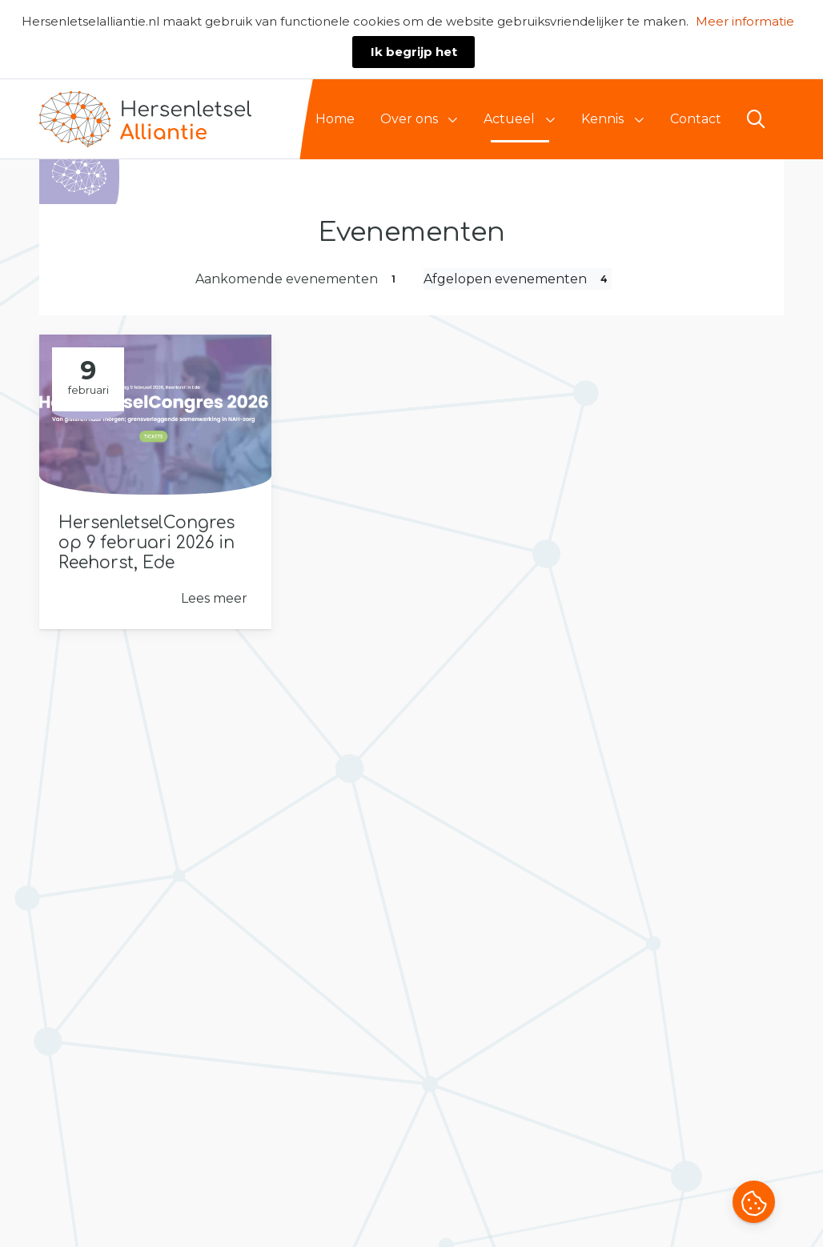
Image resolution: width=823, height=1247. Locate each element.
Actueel (509, 118)
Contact (695, 118)
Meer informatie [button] (745, 21)
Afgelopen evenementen (518, 279)
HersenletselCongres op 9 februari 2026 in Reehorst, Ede (146, 543)
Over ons (409, 118)
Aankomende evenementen (297, 279)
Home (335, 118)
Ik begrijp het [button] (414, 51)
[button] (754, 1204)
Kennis (602, 118)
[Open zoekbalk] (756, 119)
